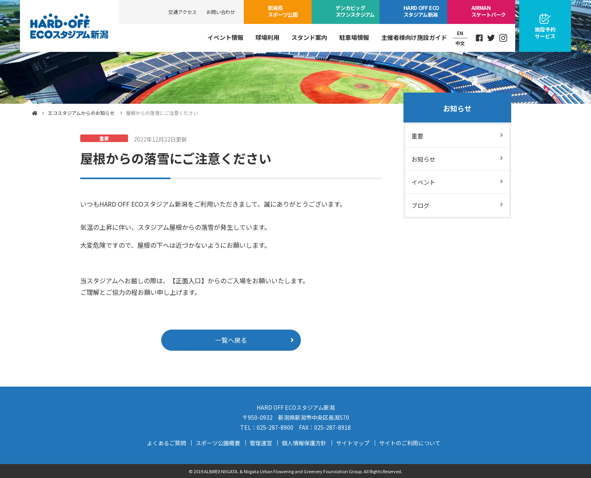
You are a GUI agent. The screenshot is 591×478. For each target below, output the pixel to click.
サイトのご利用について (410, 443)
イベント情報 (225, 37)
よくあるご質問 (166, 443)
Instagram (503, 38)
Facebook (479, 38)
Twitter (491, 38)
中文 (460, 43)
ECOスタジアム (421, 11)
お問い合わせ (220, 11)
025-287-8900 (275, 427)
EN (460, 33)
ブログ (420, 205)
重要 (417, 136)
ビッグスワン (355, 11)
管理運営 (261, 443)
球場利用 (267, 37)
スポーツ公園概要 (218, 443)
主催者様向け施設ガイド (414, 37)
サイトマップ (353, 443)
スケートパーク (488, 11)
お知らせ (457, 108)
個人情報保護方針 (304, 443)
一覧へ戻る (231, 340)
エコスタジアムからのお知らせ (81, 112)
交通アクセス (182, 11)
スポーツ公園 (282, 11)
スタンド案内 (309, 37)
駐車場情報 (354, 37)
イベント (423, 182)
